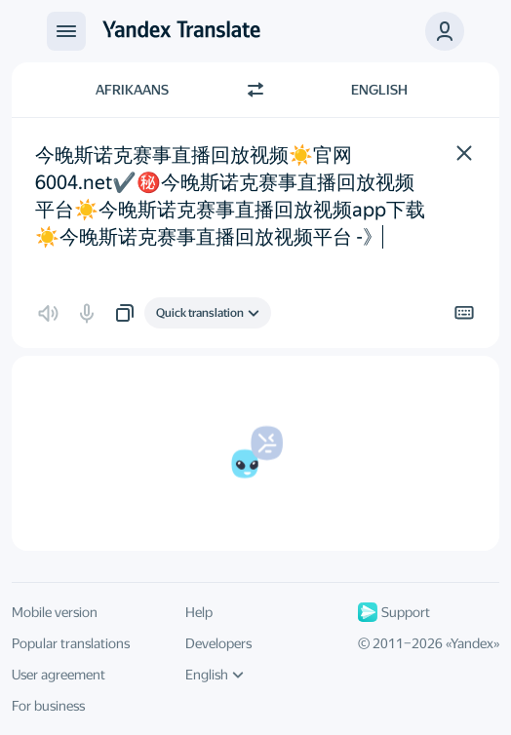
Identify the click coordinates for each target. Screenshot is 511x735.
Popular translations (71, 643)
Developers (218, 643)
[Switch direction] (255, 89)
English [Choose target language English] (379, 89)
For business (48, 706)
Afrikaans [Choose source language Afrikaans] (132, 89)
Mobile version (55, 612)
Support (394, 612)
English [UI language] (214, 674)
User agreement (58, 674)
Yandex (472, 643)
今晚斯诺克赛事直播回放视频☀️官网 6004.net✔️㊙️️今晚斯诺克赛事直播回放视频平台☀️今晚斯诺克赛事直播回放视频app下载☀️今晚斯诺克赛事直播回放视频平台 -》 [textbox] (230, 196)
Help (199, 612)
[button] (444, 31)
